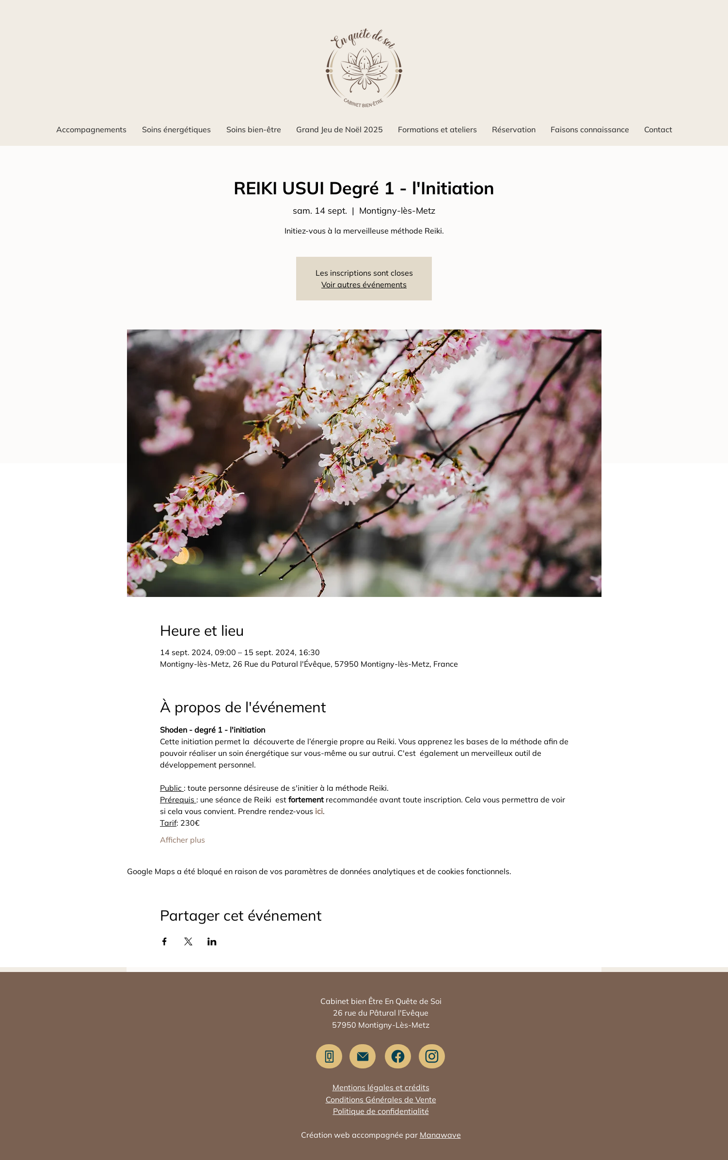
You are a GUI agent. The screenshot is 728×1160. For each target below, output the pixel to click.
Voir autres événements (364, 284)
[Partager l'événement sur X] (188, 941)
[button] (91, 130)
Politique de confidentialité (381, 1111)
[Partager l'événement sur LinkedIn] (212, 941)
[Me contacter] (362, 1056)
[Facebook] (398, 1056)
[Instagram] (432, 1056)
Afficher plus (182, 840)
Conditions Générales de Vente (381, 1099)
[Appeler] (329, 1056)
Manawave (440, 1135)
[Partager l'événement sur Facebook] (164, 941)
